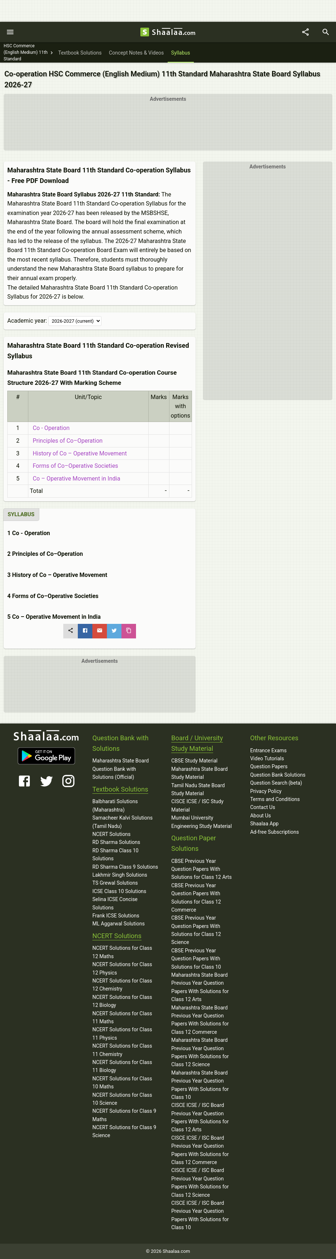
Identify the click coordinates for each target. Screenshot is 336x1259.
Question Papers (269, 766)
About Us (260, 815)
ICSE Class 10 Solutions (119, 891)
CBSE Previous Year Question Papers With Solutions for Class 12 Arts (201, 869)
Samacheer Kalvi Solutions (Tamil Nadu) (122, 822)
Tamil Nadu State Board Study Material (198, 789)
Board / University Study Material (197, 743)
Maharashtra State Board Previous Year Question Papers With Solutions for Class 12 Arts (200, 987)
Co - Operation (49, 428)
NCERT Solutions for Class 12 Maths (122, 952)
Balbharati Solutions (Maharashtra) (115, 805)
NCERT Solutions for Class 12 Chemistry (122, 985)
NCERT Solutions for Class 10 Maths (122, 1082)
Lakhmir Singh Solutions (119, 875)
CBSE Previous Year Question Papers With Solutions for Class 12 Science (196, 930)
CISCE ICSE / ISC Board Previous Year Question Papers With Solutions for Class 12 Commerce (200, 1150)
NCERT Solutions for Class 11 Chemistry (122, 1050)
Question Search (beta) (276, 783)
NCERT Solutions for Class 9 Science (124, 1131)
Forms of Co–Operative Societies (74, 465)
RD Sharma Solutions (116, 842)
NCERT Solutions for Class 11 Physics (122, 1033)
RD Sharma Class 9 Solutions (125, 867)
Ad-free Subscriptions (274, 832)
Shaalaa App (264, 823)
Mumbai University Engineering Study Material (201, 822)
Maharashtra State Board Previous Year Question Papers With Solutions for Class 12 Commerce (200, 1020)
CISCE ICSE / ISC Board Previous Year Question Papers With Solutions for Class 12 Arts (200, 1117)
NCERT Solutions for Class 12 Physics (122, 968)
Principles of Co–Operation (66, 440)
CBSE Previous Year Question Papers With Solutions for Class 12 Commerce (196, 898)
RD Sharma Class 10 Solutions (115, 854)
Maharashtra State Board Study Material (199, 773)
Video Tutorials (267, 758)
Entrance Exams (268, 750)
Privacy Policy (265, 791)
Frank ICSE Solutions (115, 916)
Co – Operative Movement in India (75, 478)
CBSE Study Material (194, 761)
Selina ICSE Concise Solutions (114, 903)
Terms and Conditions (275, 799)
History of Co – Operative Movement (78, 453)
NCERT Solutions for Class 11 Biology (122, 1066)
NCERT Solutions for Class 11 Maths (122, 1017)
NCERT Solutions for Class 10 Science (122, 1099)
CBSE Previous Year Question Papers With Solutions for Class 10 (196, 959)
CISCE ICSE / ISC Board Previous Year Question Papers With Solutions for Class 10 (200, 1215)
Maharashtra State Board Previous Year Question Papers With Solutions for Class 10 (200, 1085)
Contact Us (262, 807)
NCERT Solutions (111, 834)
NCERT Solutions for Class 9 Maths (124, 1115)
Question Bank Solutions (277, 775)
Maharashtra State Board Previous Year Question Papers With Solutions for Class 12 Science (200, 1052)
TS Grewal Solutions (115, 883)
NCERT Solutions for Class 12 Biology (122, 1001)
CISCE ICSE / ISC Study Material (197, 805)
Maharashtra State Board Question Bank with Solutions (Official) (120, 769)
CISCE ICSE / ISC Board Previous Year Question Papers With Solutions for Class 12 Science (200, 1182)
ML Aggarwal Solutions (118, 924)
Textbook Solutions (120, 789)
